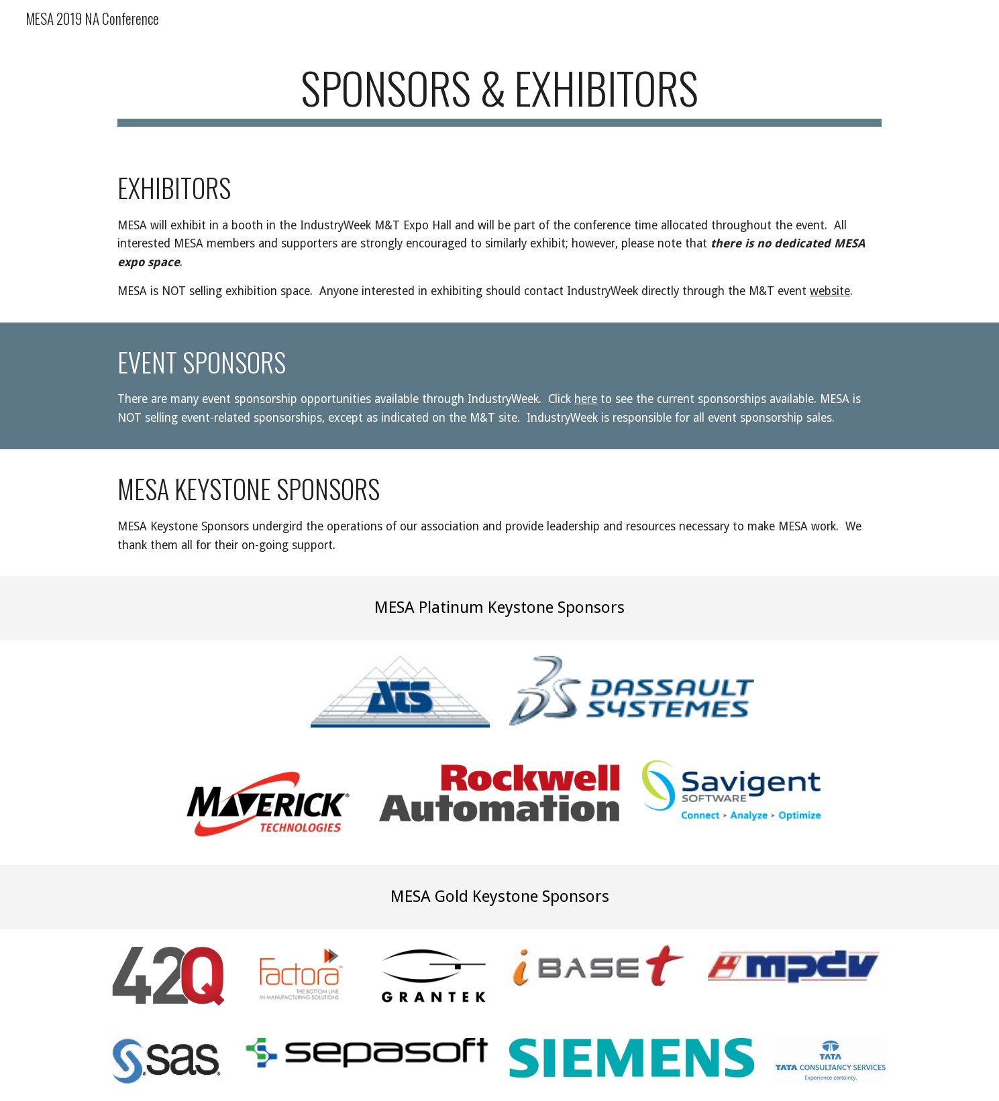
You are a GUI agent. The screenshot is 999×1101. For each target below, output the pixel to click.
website (830, 291)
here (585, 399)
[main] (499, 94)
